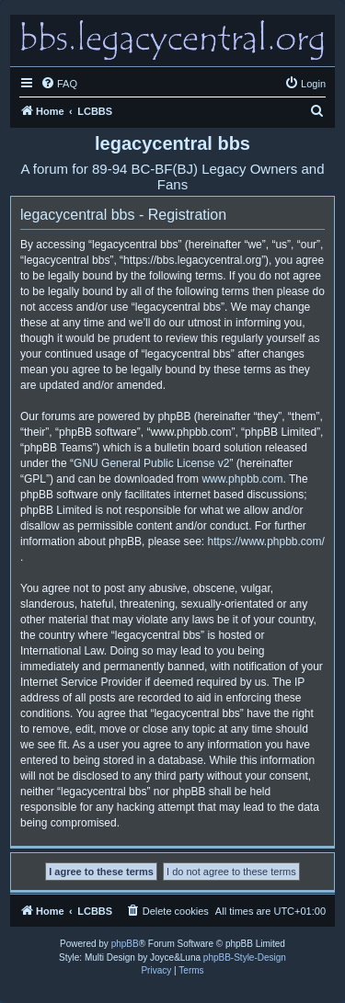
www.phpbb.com (241, 479)
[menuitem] (58, 84)
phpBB (125, 944)
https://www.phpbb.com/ (265, 541)
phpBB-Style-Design (244, 957)
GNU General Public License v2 (151, 463)
